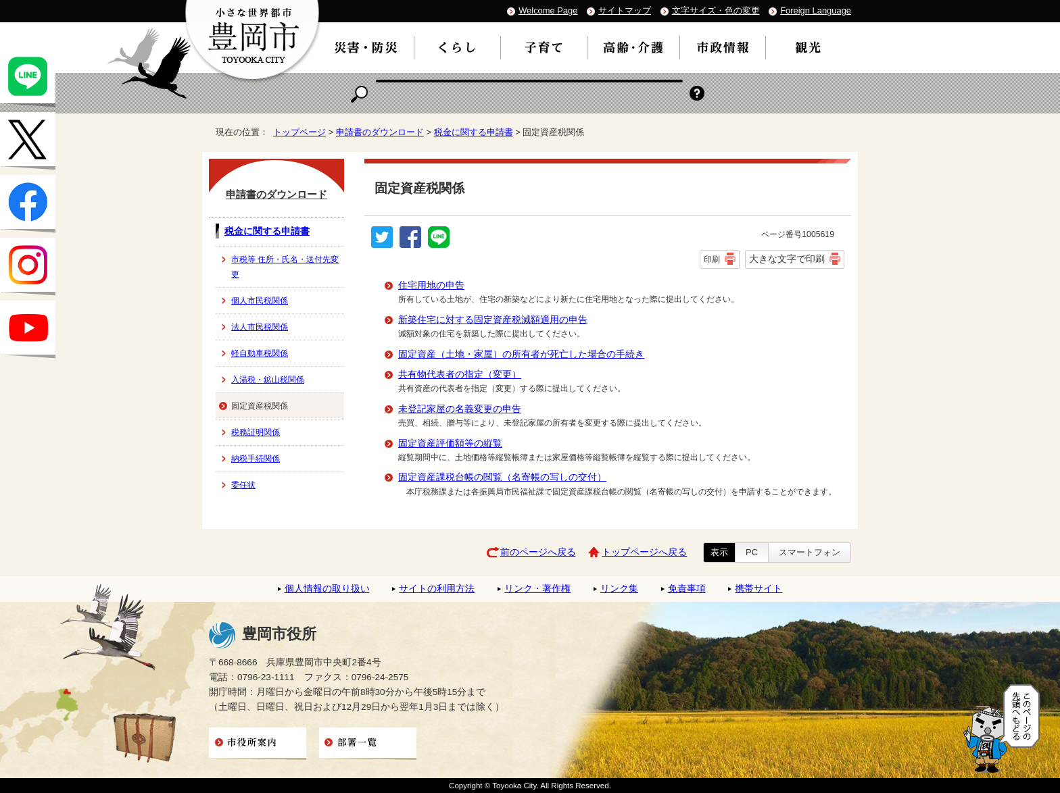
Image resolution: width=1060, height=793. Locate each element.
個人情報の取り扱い (327, 589)
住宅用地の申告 (431, 285)
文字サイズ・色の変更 (716, 10)
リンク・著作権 (537, 589)
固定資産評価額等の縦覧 (450, 443)
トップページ (299, 132)
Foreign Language (815, 10)
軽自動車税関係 (259, 353)
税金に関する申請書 (473, 132)
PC (752, 552)
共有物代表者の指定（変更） (459, 374)
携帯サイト (758, 589)
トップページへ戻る (644, 552)
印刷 (712, 259)
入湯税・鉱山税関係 (267, 379)
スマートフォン (809, 552)
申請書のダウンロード (380, 132)
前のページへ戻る (538, 552)
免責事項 (687, 589)
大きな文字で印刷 (787, 258)
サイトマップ (624, 10)
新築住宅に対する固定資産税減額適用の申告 (492, 320)
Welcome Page (548, 10)
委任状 (243, 485)
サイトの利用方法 (437, 589)
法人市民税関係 (259, 327)
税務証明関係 (255, 432)
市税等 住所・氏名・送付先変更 (285, 267)
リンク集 (619, 589)
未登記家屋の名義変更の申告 (459, 409)
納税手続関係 (255, 458)
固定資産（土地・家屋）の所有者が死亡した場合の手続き (521, 354)
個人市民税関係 (259, 300)
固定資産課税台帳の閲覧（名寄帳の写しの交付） (502, 477)
